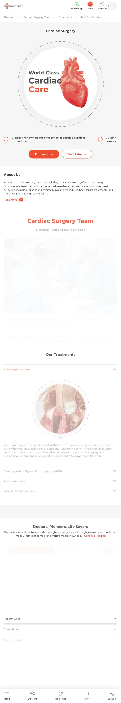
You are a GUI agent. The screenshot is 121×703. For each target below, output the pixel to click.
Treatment (65, 17)
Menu (7, 696)
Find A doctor (77, 154)
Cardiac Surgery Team (37, 17)
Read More (13, 200)
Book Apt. (60, 696)
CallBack (112, 696)
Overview (10, 17)
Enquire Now (44, 154)
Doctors (32, 696)
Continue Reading (95, 535)
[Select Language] (112, 6)
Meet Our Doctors (91, 17)
